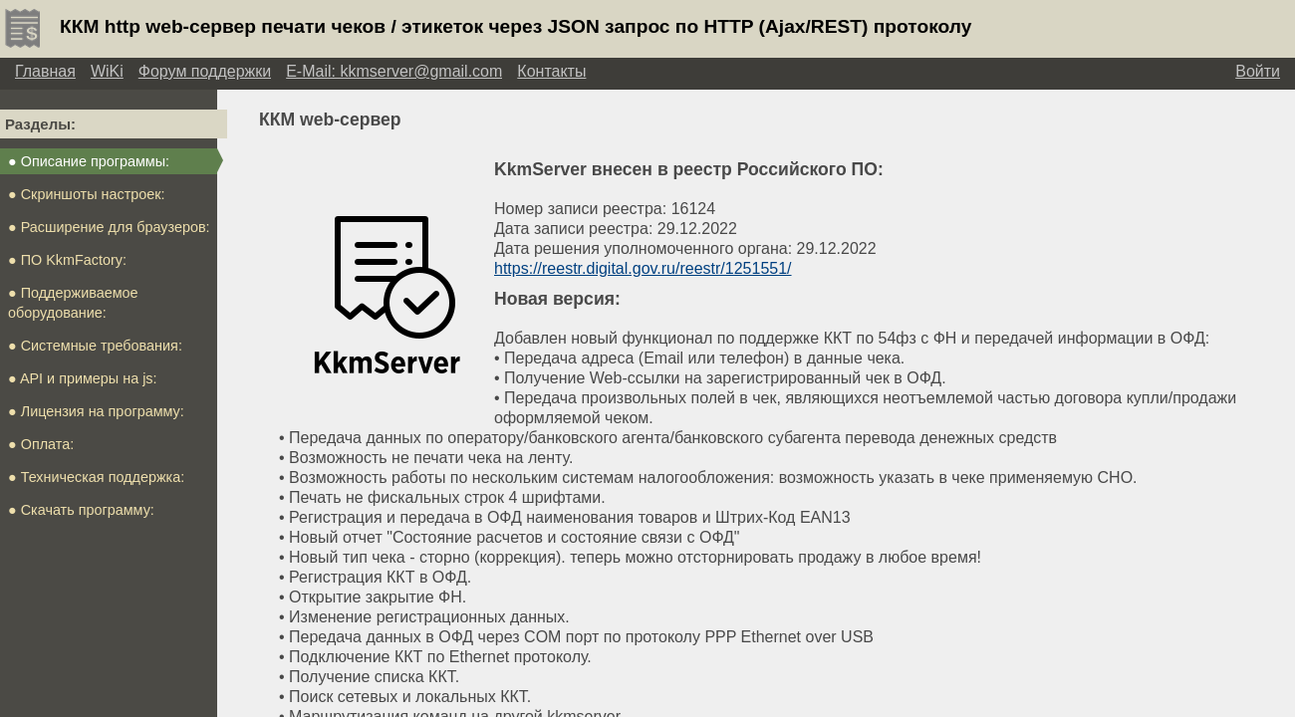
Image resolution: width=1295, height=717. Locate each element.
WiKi (107, 71)
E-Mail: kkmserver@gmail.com (394, 71)
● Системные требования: (95, 346)
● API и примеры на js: (82, 378)
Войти (1257, 71)
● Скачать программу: (81, 510)
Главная (45, 71)
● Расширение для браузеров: (109, 227)
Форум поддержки (204, 71)
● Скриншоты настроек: (86, 194)
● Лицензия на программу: (96, 411)
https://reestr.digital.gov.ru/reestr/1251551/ (643, 268)
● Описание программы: (88, 161)
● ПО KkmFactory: (67, 260)
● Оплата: (41, 444)
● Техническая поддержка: (96, 477)
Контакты (551, 71)
